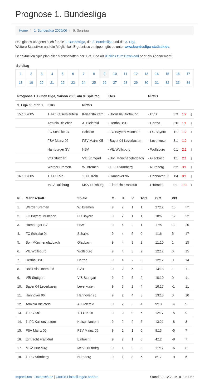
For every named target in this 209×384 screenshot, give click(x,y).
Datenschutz (43, 377)
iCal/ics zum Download (122, 56)
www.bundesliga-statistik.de (147, 47)
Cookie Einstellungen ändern (77, 377)
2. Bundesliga (102, 42)
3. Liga (130, 42)
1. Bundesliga (75, 42)
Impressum (23, 377)
